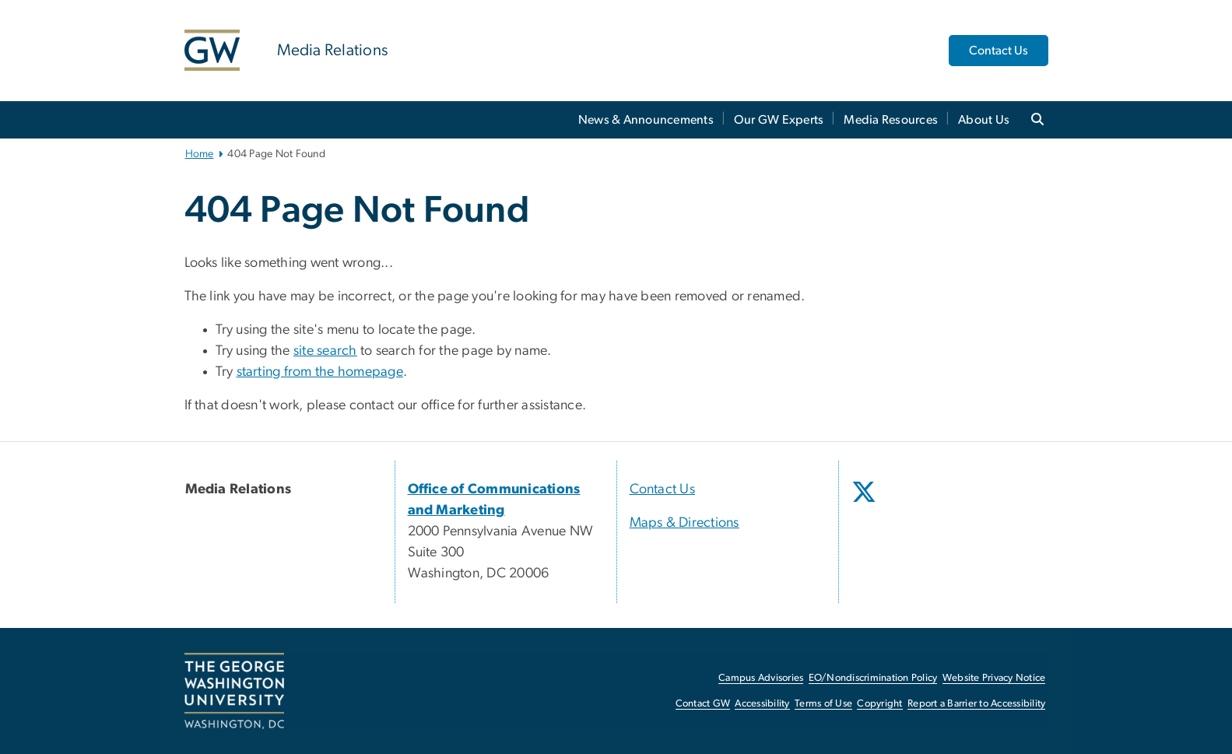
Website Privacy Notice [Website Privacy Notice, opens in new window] (994, 678)
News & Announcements (646, 120)
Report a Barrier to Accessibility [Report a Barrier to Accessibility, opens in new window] (976, 704)
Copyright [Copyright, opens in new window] (879, 704)
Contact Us (998, 50)
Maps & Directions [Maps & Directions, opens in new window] (684, 523)
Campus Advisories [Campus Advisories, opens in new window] (760, 678)
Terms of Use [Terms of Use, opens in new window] (823, 704)
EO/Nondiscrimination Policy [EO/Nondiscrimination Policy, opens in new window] (873, 678)
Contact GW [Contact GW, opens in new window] (703, 704)
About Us (983, 120)
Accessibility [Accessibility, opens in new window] (762, 704)
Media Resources (891, 120)
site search (325, 351)
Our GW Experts (779, 120)
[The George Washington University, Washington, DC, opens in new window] (234, 691)
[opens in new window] (865, 503)
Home (199, 154)
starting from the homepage (320, 372)
